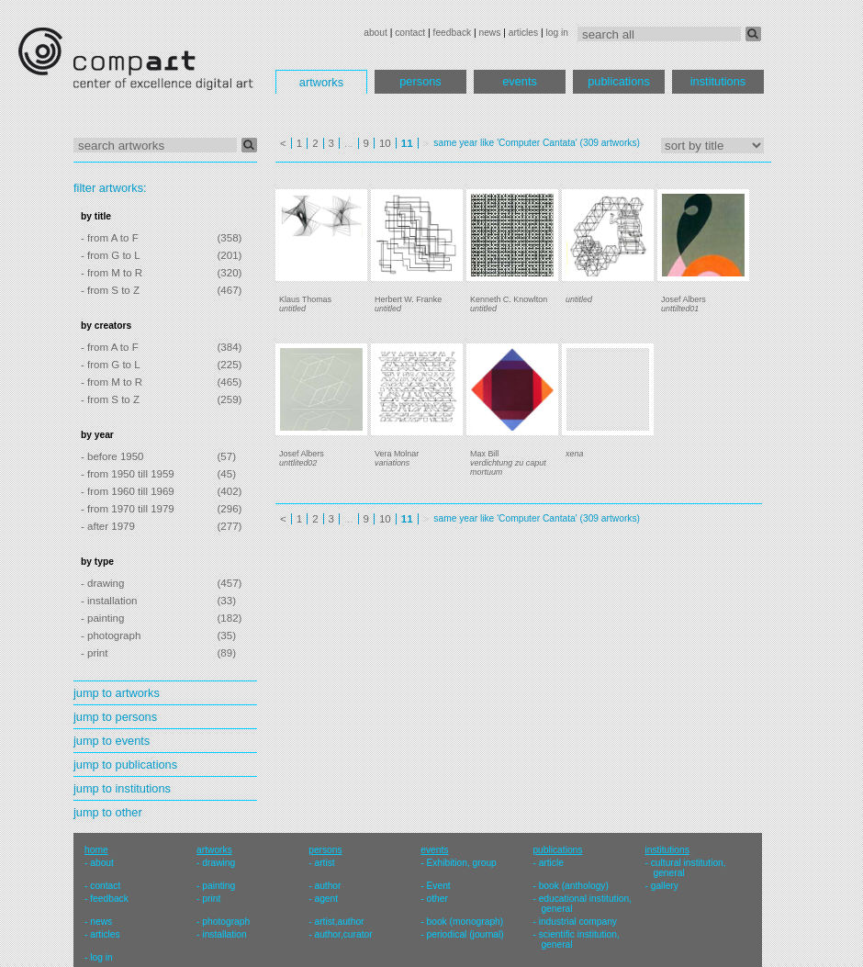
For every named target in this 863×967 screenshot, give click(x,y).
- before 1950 (112, 456)
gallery (664, 886)
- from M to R (111, 272)
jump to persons (115, 717)
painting (218, 886)
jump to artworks (116, 693)
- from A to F (110, 237)
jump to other (107, 812)
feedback (452, 33)
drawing (218, 863)
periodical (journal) (465, 934)
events (519, 81)
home (96, 850)
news (489, 33)
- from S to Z (110, 290)
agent (326, 899)
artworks (321, 82)
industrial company (578, 921)
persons (420, 81)
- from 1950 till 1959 (127, 473)
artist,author (339, 921)
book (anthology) (574, 886)
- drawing (102, 583)
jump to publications (125, 764)
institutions (717, 81)
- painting (102, 618)
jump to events (111, 741)
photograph (226, 921)
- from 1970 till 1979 (127, 508)
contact (410, 33)
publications (619, 81)
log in (557, 33)
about (375, 33)
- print (94, 652)
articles (523, 33)
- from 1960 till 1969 (127, 491)
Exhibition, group (462, 863)
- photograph (110, 635)
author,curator (343, 934)
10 (385, 143)
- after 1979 (108, 526)
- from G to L (110, 255)
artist (324, 863)
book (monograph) (465, 921)
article (551, 863)
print (211, 899)
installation (224, 934)
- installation (109, 600)
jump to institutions (122, 788)
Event (439, 886)
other (437, 899)
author (327, 886)
